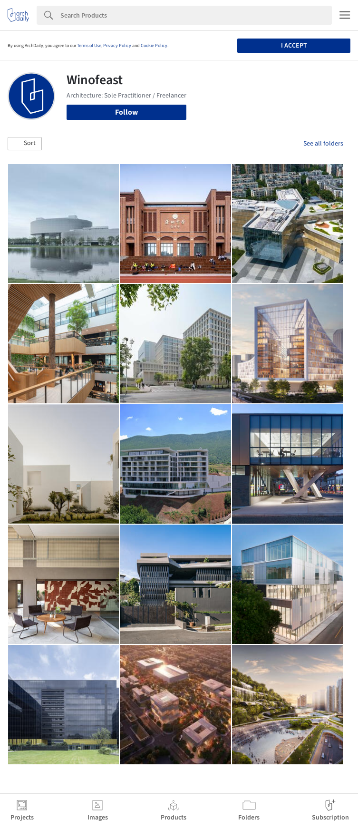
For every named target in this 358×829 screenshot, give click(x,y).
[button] (25, 143)
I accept (294, 45)
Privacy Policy (117, 45)
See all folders (323, 143)
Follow (126, 112)
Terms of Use (89, 45)
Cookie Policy (154, 45)
